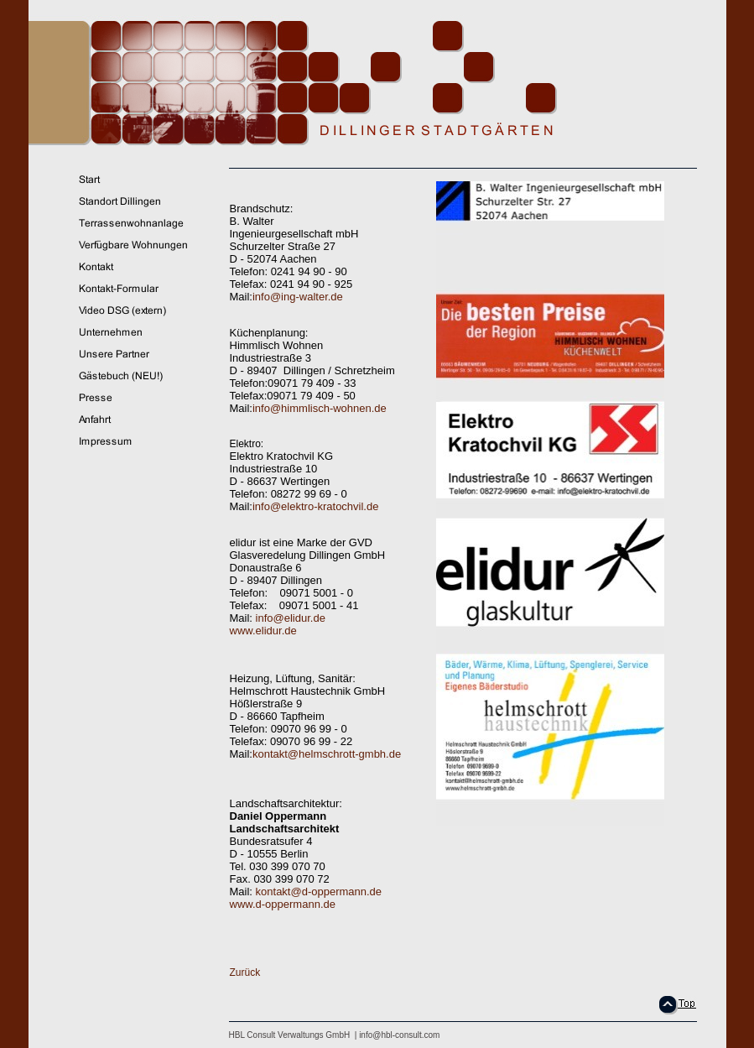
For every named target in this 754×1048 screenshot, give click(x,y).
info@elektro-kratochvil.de (315, 506)
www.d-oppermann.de (282, 904)
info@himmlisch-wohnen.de (319, 408)
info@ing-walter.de (297, 296)
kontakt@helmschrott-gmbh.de (326, 754)
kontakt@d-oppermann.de (319, 891)
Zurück (245, 972)
